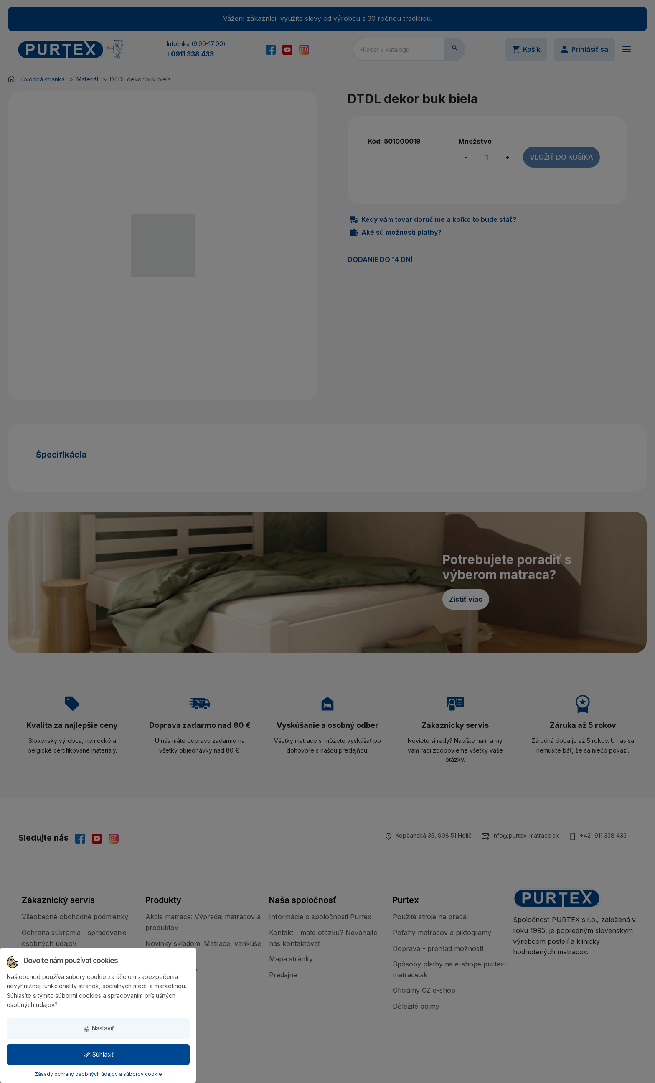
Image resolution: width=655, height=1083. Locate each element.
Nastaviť (98, 1028)
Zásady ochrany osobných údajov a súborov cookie (98, 1074)
